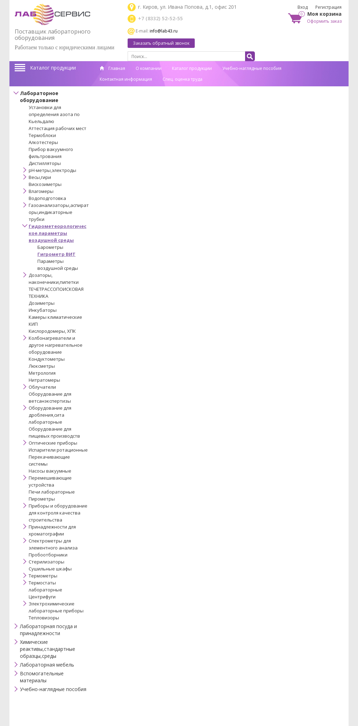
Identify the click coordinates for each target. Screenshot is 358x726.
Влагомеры (41, 191)
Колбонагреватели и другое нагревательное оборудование (56, 345)
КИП (33, 324)
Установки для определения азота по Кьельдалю (54, 114)
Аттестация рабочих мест (57, 128)
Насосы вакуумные (50, 471)
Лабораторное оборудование (39, 96)
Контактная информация (126, 79)
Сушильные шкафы (50, 569)
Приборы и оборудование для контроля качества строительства (58, 513)
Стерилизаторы (46, 562)
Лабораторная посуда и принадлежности (48, 630)
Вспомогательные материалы (42, 677)
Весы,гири (40, 177)
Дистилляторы (45, 163)
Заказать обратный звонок (161, 43)
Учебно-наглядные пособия (251, 68)
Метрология (42, 373)
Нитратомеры (44, 380)
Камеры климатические (55, 317)
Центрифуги (42, 597)
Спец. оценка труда (182, 79)
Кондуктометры (47, 359)
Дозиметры (42, 303)
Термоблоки (42, 135)
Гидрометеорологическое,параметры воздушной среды (57, 233)
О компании (149, 68)
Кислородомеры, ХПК (52, 331)
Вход (303, 7)
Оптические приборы (53, 443)
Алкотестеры (43, 142)
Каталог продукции (53, 67)
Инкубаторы (43, 310)
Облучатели (42, 387)
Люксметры (42, 366)
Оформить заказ (324, 21)
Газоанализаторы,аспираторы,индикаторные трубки (59, 212)
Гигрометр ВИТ (56, 254)
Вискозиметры (45, 184)
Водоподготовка (47, 198)
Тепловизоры (44, 617)
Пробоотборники (48, 555)
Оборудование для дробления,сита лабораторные (50, 415)
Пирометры (42, 499)
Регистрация (328, 7)
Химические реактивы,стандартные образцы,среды (47, 649)
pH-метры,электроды (52, 170)
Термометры (43, 576)
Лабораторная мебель (47, 664)
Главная (112, 68)
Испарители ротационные (58, 450)
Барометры (50, 247)
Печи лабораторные (52, 492)
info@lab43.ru (164, 31)
